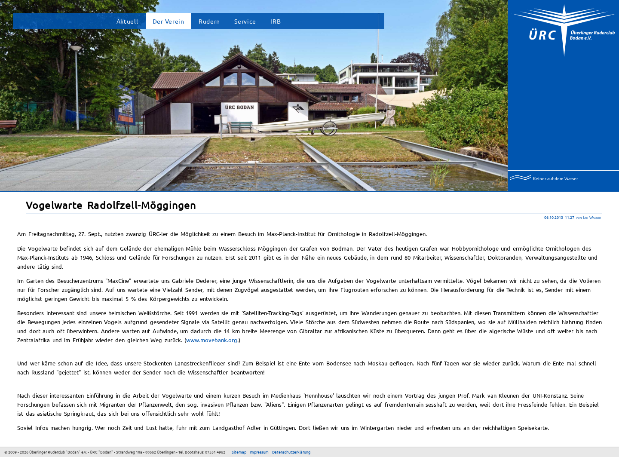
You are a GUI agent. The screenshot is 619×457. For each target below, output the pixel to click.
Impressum (259, 452)
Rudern (209, 21)
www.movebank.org (211, 340)
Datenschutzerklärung (291, 452)
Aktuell (127, 21)
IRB (275, 21)
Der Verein (168, 21)
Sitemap (239, 452)
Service (245, 21)
